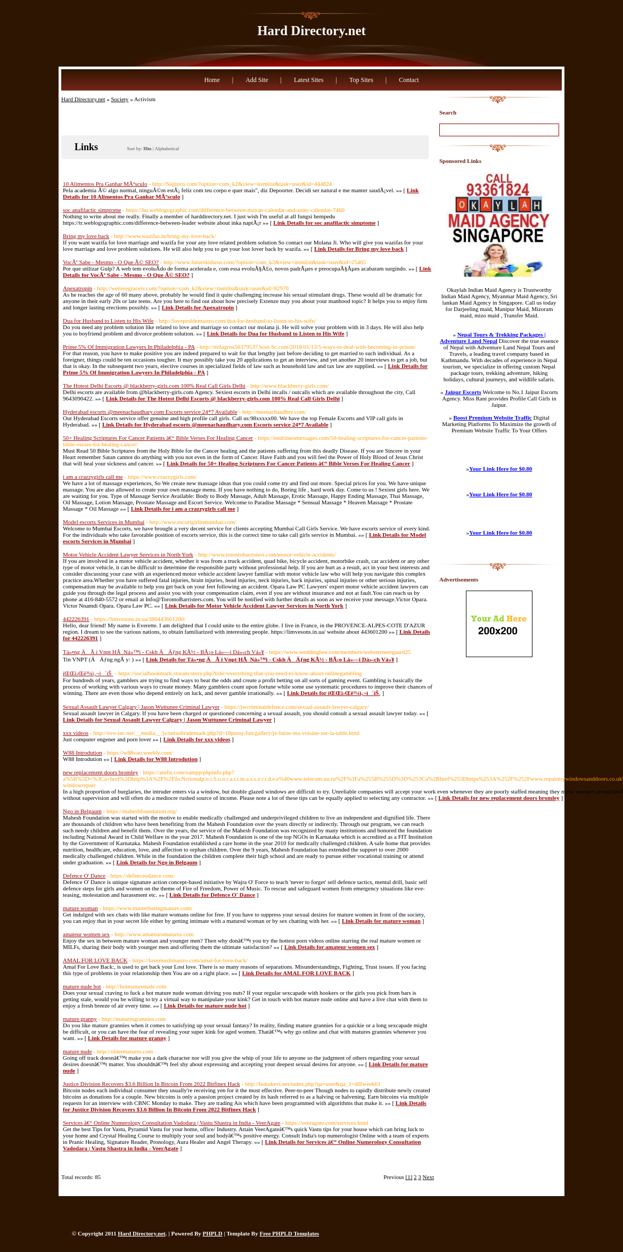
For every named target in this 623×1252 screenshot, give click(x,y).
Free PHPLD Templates (289, 1233)
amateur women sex (86, 934)
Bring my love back (86, 236)
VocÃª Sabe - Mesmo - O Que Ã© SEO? (111, 262)
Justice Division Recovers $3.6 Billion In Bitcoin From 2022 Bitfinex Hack (151, 1084)
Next (428, 1177)
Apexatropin (77, 288)
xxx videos (75, 733)
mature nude (77, 1051)
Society (119, 99)
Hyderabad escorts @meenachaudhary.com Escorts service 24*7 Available (150, 411)
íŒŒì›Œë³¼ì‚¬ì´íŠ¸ (88, 673)
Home (211, 80)
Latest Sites (309, 80)
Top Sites (361, 80)
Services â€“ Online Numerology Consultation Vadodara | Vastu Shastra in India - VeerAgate (172, 1122)
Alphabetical (166, 148)
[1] (409, 1177)
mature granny (80, 1019)
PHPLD (213, 1233)
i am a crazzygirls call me (93, 476)
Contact (409, 80)
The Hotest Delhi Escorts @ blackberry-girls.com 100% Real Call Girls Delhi (154, 385)
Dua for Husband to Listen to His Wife (108, 320)
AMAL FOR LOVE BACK (95, 960)
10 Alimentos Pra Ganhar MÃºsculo (105, 184)
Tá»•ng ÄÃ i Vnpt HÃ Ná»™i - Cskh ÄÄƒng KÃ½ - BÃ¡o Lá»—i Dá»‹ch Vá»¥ (163, 652)
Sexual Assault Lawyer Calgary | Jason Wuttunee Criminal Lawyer (141, 706)
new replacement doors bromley (100, 772)
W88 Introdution (82, 752)
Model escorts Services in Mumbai (103, 522)
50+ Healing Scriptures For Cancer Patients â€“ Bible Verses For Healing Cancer (158, 438)
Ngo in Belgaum (82, 811)
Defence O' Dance (84, 875)
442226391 (76, 619)
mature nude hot (82, 986)
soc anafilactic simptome (92, 210)
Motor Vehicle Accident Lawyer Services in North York (128, 554)
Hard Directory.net (311, 30)
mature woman (80, 908)
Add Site (256, 80)
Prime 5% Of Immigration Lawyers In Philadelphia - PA (129, 346)
